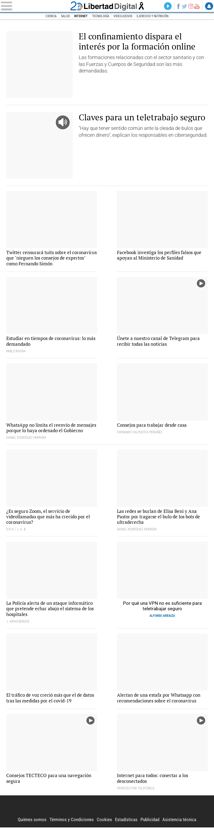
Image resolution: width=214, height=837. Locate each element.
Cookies (104, 829)
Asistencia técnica (182, 829)
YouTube (197, 6)
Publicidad (151, 829)
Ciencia (50, 16)
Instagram (190, 6)
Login (209, 6)
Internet (81, 16)
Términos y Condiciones (70, 829)
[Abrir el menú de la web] (34, 6)
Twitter (183, 6)
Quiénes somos (29, 829)
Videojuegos (123, 16)
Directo (166, 6)
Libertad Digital (107, 6)
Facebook (177, 6)
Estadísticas (126, 829)
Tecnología (100, 16)
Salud (65, 16)
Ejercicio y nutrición (153, 16)
